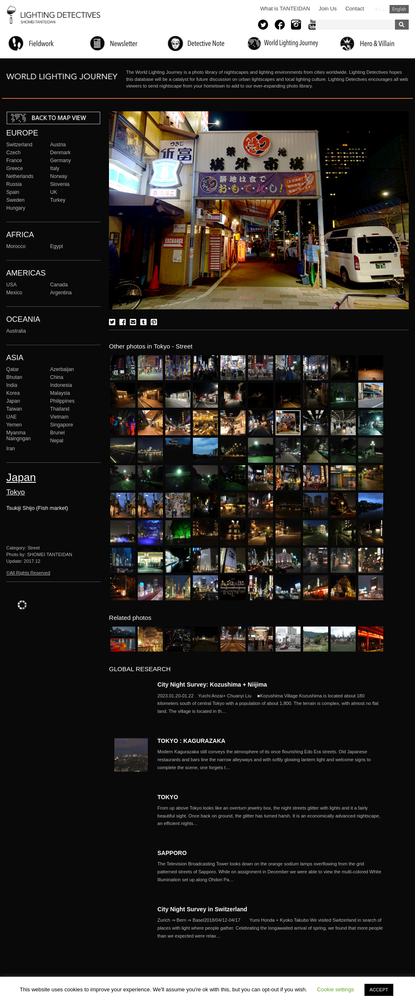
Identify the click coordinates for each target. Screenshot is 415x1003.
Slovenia (59, 184)
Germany (60, 160)
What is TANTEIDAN (285, 8)
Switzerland (19, 145)
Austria (58, 145)
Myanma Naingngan (18, 435)
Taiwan (14, 409)
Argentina (61, 293)
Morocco (15, 246)
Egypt (56, 246)
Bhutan (14, 377)
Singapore (61, 425)
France (14, 160)
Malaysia (60, 393)
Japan (13, 401)
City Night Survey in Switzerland (202, 909)
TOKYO (167, 797)
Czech (13, 152)
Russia (14, 184)
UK (53, 192)
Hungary (15, 208)
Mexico (14, 293)
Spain (12, 192)
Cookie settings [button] (335, 989)
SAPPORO (172, 853)
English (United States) (399, 9)
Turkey (57, 200)
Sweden (15, 200)
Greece (14, 168)
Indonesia (61, 385)
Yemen (14, 425)
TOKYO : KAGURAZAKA (191, 740)
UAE (11, 417)
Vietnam (59, 417)
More (270, 703)
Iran (10, 448)
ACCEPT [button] (378, 989)
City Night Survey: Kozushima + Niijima (212, 684)
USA (11, 285)
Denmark (60, 152)
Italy (54, 168)
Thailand (59, 409)
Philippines (62, 401)
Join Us (328, 8)
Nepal (56, 441)
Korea (13, 393)
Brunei (57, 433)
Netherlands (19, 176)
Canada (59, 285)
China (56, 377)
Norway (58, 176)
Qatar (12, 369)
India (11, 385)
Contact (354, 8)
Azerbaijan (62, 369)
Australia (16, 331)
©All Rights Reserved (28, 572)
